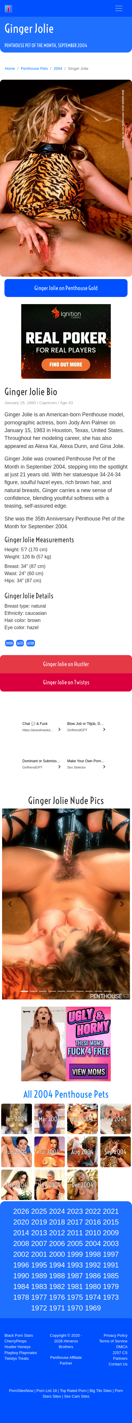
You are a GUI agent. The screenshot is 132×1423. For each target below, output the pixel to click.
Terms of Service (113, 1341)
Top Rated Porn (73, 1390)
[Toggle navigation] (118, 8)
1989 (39, 1276)
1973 (111, 1297)
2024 (57, 1211)
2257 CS (120, 1352)
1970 (75, 1308)
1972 (39, 1308)
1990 (21, 1276)
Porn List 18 (46, 1390)
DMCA (122, 1347)
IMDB (9, 643)
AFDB (30, 643)
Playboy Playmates (20, 1352)
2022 (93, 1211)
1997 (111, 1254)
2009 (111, 1233)
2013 (39, 1233)
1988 (57, 1276)
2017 (75, 1222)
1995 (39, 1265)
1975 (75, 1297)
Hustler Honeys (17, 1347)
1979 (111, 1286)
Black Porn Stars (18, 1335)
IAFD (20, 643)
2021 (111, 1211)
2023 (75, 1211)
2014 (21, 1233)
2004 (58, 68)
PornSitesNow (21, 1390)
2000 (57, 1254)
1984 (21, 1286)
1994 (57, 1265)
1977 (39, 1297)
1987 (75, 1276)
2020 (21, 1222)
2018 (57, 1222)
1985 (111, 1276)
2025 (39, 1211)
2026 (21, 1211)
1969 (93, 1308)
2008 (21, 1243)
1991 (111, 1265)
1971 (57, 1308)
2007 (39, 1243)
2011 (75, 1233)
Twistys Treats (16, 1358)
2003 (111, 1243)
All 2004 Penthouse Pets (66, 1094)
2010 (93, 1233)
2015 (111, 1222)
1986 (93, 1276)
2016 (93, 1222)
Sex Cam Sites (77, 1396)
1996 (21, 1265)
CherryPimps (15, 1341)
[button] (10, 904)
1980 (93, 1286)
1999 (75, 1254)
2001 (39, 1254)
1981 (75, 1286)
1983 (39, 1286)
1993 (75, 1265)
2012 (57, 1233)
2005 (75, 1243)
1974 (93, 1297)
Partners (120, 1358)
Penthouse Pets (34, 68)
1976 (57, 1297)
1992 (93, 1265)
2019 (39, 1222)
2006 (57, 1243)
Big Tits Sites (101, 1390)
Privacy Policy (116, 1335)
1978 (21, 1297)
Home (10, 68)
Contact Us (118, 1364)
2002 (21, 1254)
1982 (57, 1286)
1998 (93, 1254)
